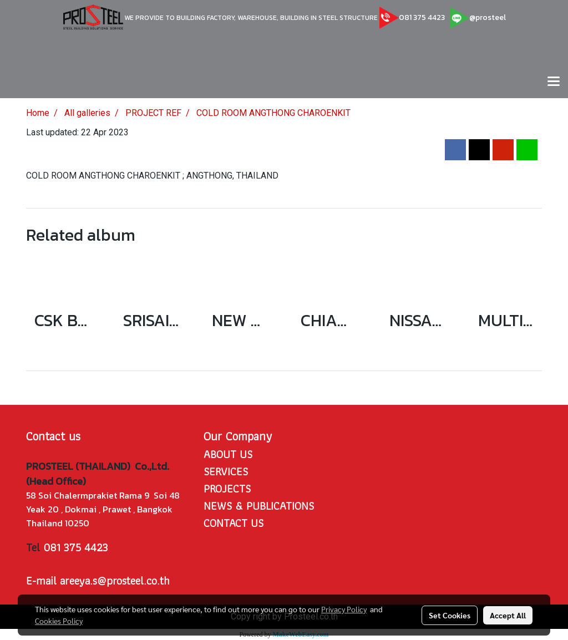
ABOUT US (228, 454)
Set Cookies (449, 615)
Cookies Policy (59, 621)
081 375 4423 (422, 17)
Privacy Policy (344, 609)
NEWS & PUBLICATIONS (259, 506)
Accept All (508, 615)
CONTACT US (233, 523)
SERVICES (226, 471)
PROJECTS (227, 488)
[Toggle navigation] (553, 82)
